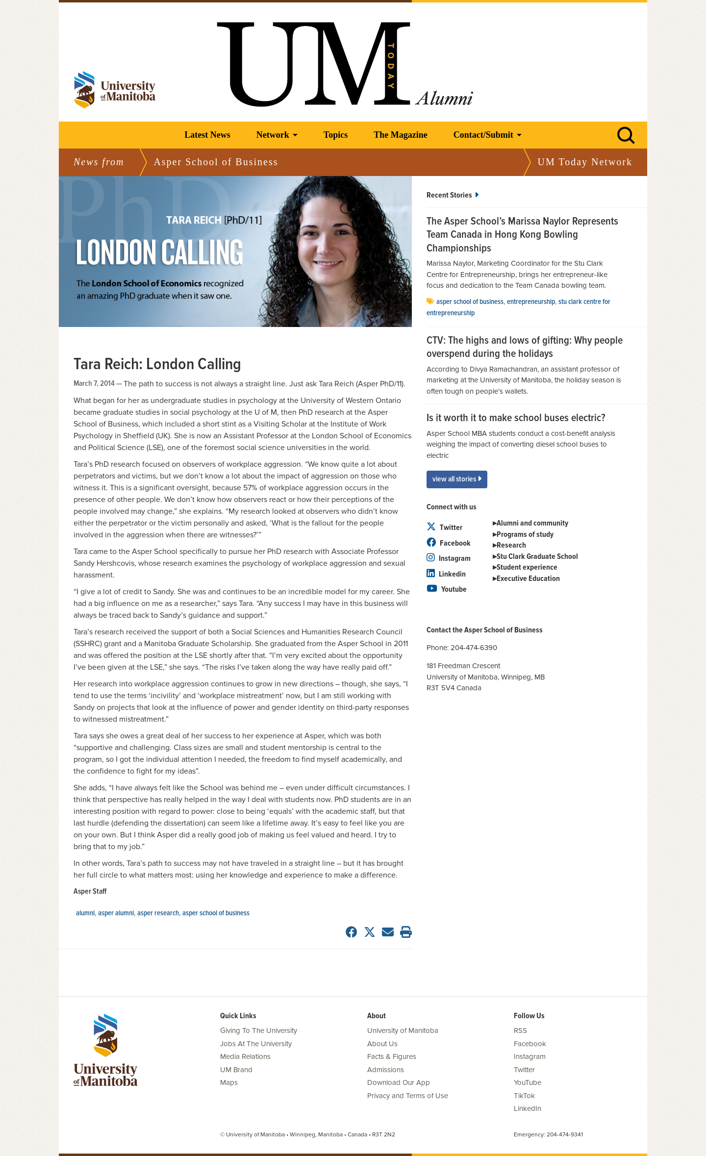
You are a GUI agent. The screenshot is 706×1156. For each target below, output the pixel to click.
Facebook (449, 543)
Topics (336, 135)
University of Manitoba (402, 1030)
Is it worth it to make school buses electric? (516, 419)
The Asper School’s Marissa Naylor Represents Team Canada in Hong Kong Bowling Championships (522, 235)
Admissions (385, 1069)
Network (272, 135)
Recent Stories (453, 195)
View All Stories (456, 479)
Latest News (207, 135)
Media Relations (245, 1056)
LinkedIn (527, 1108)
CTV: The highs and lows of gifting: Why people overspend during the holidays (525, 347)
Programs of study (525, 534)
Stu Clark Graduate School (537, 557)
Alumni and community (532, 523)
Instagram (449, 558)
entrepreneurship (531, 302)
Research (511, 545)
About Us (382, 1043)
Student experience (527, 567)
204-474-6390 (474, 647)
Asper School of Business (216, 913)
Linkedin (446, 574)
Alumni (85, 913)
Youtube (447, 589)
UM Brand (236, 1069)
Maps (229, 1082)
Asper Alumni (116, 913)
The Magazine (401, 135)
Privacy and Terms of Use (407, 1095)
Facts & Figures (391, 1056)
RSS (520, 1030)
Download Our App (398, 1082)
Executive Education (528, 579)
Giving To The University (258, 1030)
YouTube (527, 1082)
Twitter (444, 528)
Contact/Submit (483, 135)
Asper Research (158, 913)
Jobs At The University (256, 1043)
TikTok (524, 1095)
